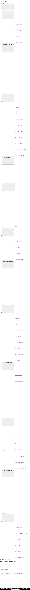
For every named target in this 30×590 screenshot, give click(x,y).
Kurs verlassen (3, 3)
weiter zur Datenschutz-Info (16, 589)
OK (11, 589)
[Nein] (19, 589)
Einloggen (3, 573)
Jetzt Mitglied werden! (20, 573)
